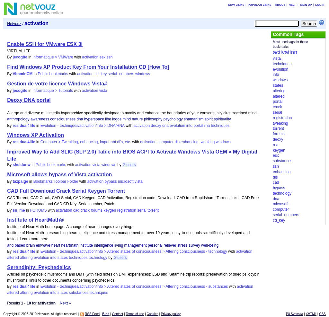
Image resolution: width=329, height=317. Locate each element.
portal (198, 125)
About (280, 4)
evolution (177, 125)
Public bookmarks (53, 74)
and (10, 245)
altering (26, 257)
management (135, 245)
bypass (111, 181)
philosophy (153, 119)
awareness (40, 119)
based (20, 245)
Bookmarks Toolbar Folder (55, 181)
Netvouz (14, 24)
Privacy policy (171, 314)
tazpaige (20, 181)
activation (90, 57)
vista (103, 90)
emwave (43, 245)
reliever (170, 245)
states (63, 257)
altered (13, 257)
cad (76, 210)
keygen (109, 210)
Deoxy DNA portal (28, 100)
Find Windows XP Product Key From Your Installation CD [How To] (88, 67)
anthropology (18, 119)
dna (79, 119)
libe (108, 119)
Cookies (152, 314)
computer (165, 142)
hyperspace (94, 119)
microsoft (126, 181)
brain (30, 245)
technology (98, 257)
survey (194, 245)
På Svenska (294, 314)
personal (155, 245)
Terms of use (135, 314)
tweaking (207, 142)
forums (96, 210)
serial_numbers (121, 74)
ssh (110, 57)
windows (142, 74)
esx (103, 57)
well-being (209, 245)
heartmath (69, 245)
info (189, 125)
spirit (209, 119)
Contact (117, 314)
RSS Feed (92, 314)
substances (78, 292)
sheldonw (22, 165)
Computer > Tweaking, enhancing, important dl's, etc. (85, 142)
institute (86, 245)
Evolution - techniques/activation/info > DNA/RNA (82, 125)
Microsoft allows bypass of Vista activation (59, 174)
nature (137, 119)
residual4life (24, 125)
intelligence (103, 245)
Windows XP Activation (35, 135)
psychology (173, 119)
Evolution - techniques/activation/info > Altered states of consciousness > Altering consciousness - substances (134, 286)
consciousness (63, 119)
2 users (129, 165)
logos (116, 119)
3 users (120, 257)
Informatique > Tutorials (52, 90)
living (118, 245)
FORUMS (38, 210)
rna (207, 125)
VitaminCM (23, 74)
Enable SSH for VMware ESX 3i (45, 44)
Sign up (306, 4)
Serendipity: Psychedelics (39, 267)
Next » (65, 303)
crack (85, 210)
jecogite (20, 57)
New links (236, 4)
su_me (19, 210)
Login (320, 4)
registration (126, 210)
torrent (153, 210)
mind (126, 119)
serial (142, 210)
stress (182, 245)
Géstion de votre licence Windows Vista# (57, 83)
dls (177, 142)
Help (293, 4)
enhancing (189, 142)
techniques (220, 125)
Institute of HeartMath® (35, 220)
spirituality (222, 119)
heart (55, 245)
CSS (322, 314)
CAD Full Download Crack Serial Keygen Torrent (66, 191)
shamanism (193, 119)
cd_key (100, 74)
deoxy (156, 125)
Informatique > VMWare (52, 57)
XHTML (311, 314)
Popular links (259, 4)
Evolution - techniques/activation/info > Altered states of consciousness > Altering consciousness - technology (133, 251)
